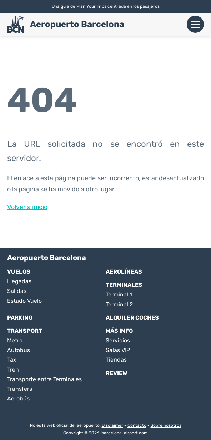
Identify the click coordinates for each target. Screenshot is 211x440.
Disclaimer (112, 425)
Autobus (18, 350)
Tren (13, 369)
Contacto (136, 425)
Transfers (19, 388)
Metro (14, 340)
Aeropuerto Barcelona (77, 24)
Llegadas (19, 281)
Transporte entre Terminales (44, 379)
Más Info (119, 330)
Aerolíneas (124, 271)
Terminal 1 (119, 294)
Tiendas (116, 359)
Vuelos (18, 271)
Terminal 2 (119, 304)
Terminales (124, 284)
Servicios (118, 340)
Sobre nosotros (166, 425)
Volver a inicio (27, 207)
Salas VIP (118, 350)
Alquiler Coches (132, 317)
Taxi (12, 359)
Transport (24, 330)
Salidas (16, 291)
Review (116, 373)
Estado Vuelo (24, 300)
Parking (20, 317)
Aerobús (18, 398)
